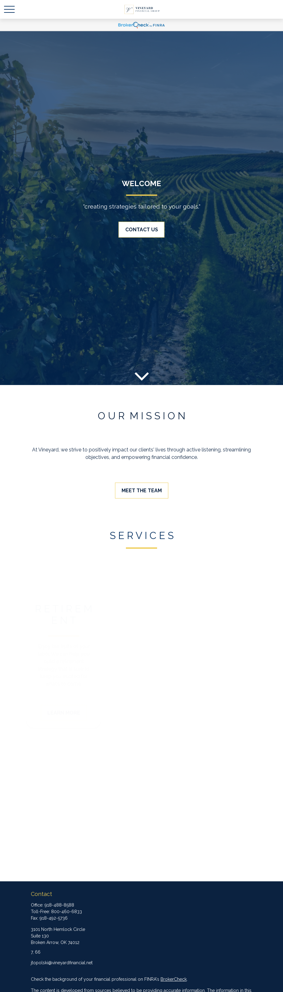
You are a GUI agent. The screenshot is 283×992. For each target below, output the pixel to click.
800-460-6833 (66, 911)
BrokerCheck (174, 979)
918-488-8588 (59, 905)
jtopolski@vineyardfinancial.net (62, 962)
